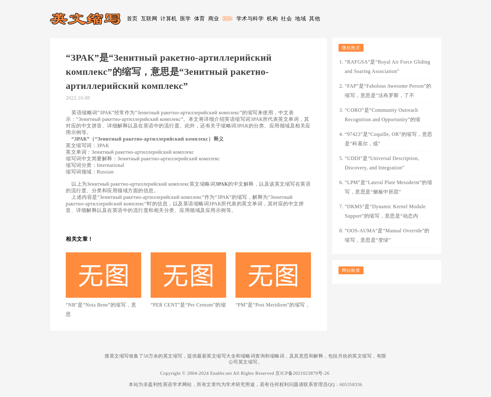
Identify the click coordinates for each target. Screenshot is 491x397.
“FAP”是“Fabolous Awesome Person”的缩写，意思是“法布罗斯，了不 (388, 90)
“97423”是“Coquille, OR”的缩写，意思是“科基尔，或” (388, 138)
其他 (314, 19)
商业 (213, 19)
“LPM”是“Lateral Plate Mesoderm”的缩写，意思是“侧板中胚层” (388, 187)
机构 (272, 19)
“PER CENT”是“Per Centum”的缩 (188, 304)
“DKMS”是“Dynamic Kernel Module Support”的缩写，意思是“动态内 (385, 211)
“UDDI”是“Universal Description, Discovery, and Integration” (382, 163)
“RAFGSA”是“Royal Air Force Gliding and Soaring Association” (387, 66)
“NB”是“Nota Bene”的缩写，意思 (101, 309)
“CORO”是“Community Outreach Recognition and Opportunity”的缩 (383, 114)
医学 (185, 19)
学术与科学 (250, 19)
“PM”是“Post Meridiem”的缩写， (272, 304)
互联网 (149, 19)
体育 (199, 19)
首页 (132, 19)
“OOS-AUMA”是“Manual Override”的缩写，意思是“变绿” (387, 235)
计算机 (168, 19)
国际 (227, 19)
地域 (300, 19)
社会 (286, 19)
